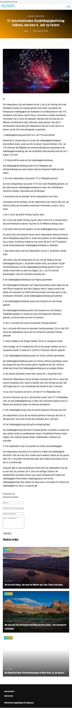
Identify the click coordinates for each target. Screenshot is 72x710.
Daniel (26, 31)
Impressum (8, 698)
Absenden (7, 536)
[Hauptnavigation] (67, 7)
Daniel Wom (18, 705)
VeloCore (30, 705)
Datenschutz (9, 693)
